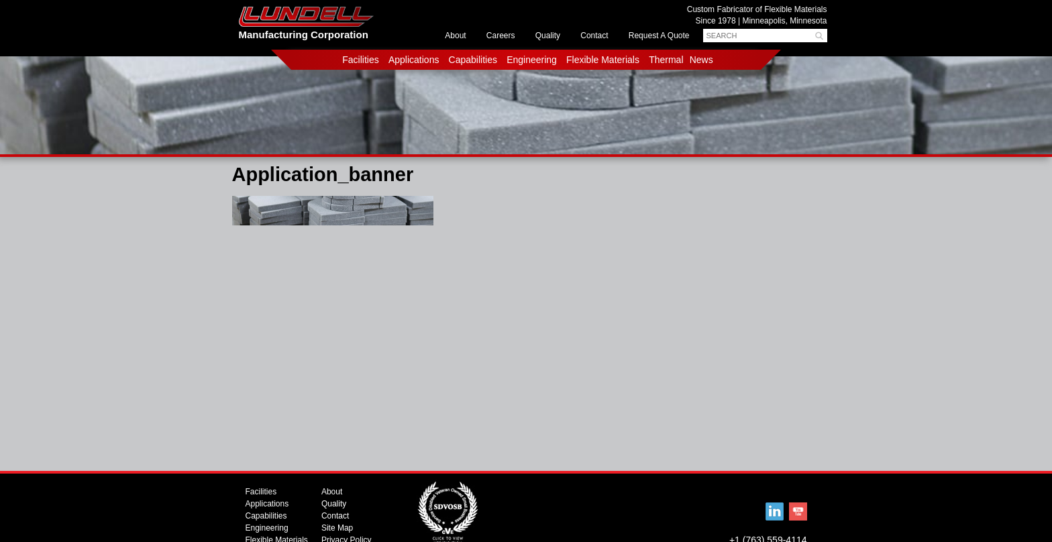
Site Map (337, 528)
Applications (413, 59)
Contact (594, 35)
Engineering (532, 59)
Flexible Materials (602, 59)
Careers (500, 35)
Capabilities (473, 59)
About (455, 35)
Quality (547, 35)
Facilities (360, 59)
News (701, 59)
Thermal (666, 59)
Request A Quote (659, 35)
